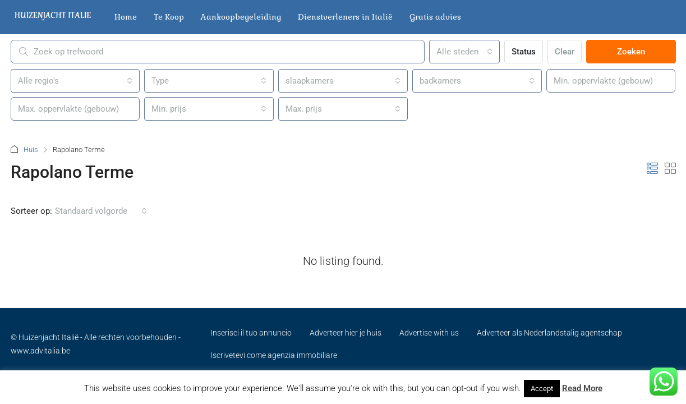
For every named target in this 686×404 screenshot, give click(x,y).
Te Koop (169, 17)
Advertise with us (429, 332)
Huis (31, 149)
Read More (582, 388)
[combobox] (464, 51)
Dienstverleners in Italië (345, 17)
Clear (564, 52)
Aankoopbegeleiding (241, 17)
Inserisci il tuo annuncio (251, 332)
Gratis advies (435, 17)
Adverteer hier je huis (345, 332)
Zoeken (631, 52)
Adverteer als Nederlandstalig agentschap (549, 332)
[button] (652, 169)
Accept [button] (542, 388)
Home (125, 17)
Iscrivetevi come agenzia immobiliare (273, 355)
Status (524, 52)
